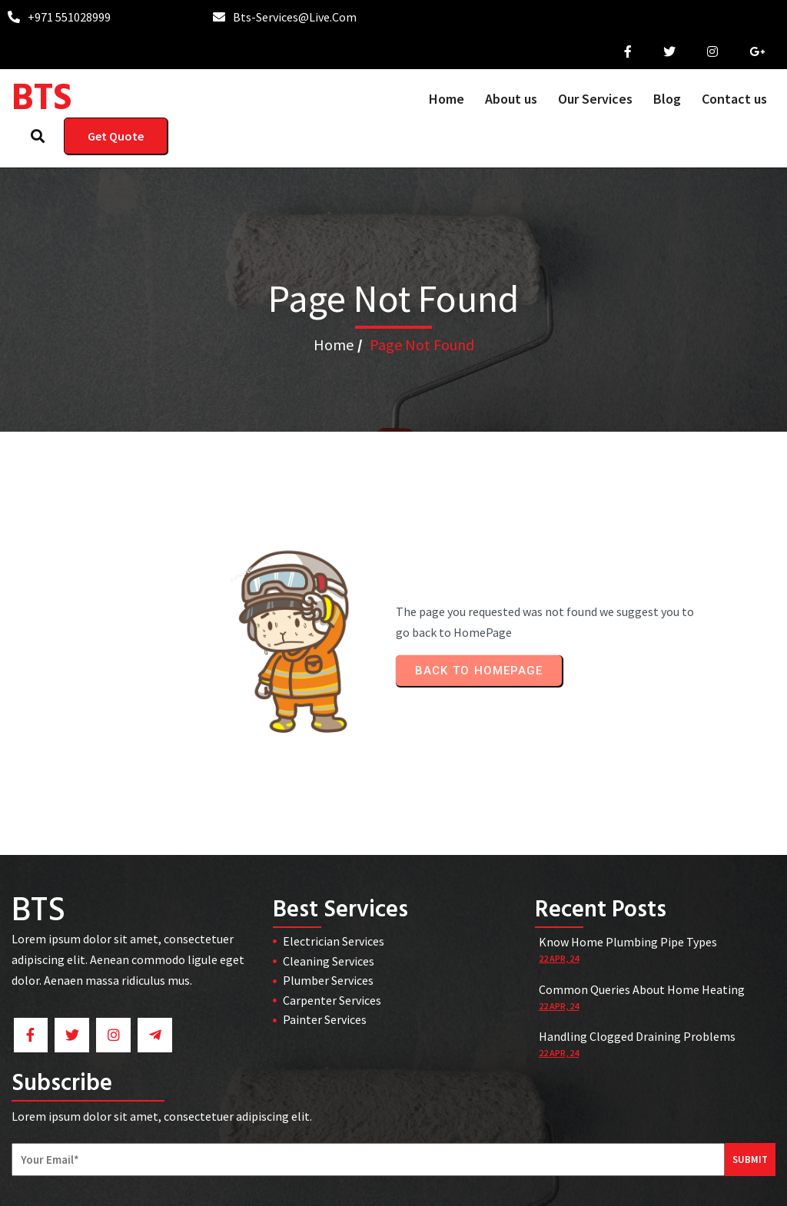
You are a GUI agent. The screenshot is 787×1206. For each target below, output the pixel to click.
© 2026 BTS (393, 1183)
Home (334, 333)
